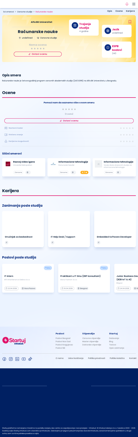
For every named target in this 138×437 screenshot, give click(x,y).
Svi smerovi (8, 11)
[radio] (32, 48)
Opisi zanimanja (116, 348)
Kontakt (133, 358)
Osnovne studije (24, 11)
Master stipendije (90, 341)
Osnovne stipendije (91, 338)
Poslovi (60, 333)
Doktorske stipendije (91, 344)
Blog (111, 341)
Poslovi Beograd (63, 338)
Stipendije (88, 333)
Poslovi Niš (60, 348)
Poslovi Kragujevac (64, 344)
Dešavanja (114, 338)
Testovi (112, 344)
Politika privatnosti (96, 358)
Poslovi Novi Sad (63, 341)
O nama (59, 358)
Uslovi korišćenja (75, 358)
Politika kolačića (117, 358)
